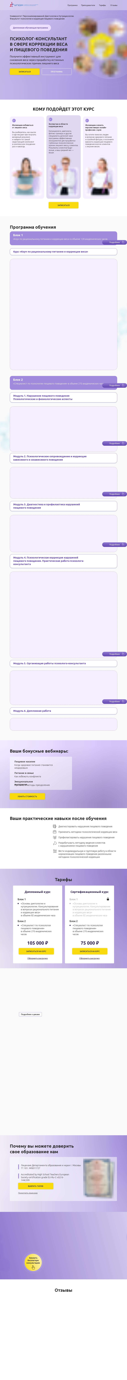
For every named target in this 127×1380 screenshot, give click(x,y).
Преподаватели (88, 5)
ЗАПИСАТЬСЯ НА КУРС (36, 951)
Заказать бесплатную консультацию (33, 1260)
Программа (73, 5)
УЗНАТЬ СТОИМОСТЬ (27, 796)
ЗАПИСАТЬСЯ (25, 72)
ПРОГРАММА (57, 72)
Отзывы (113, 5)
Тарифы (102, 5)
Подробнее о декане (30, 1014)
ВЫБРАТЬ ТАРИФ (35, 1186)
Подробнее (114, 242)
